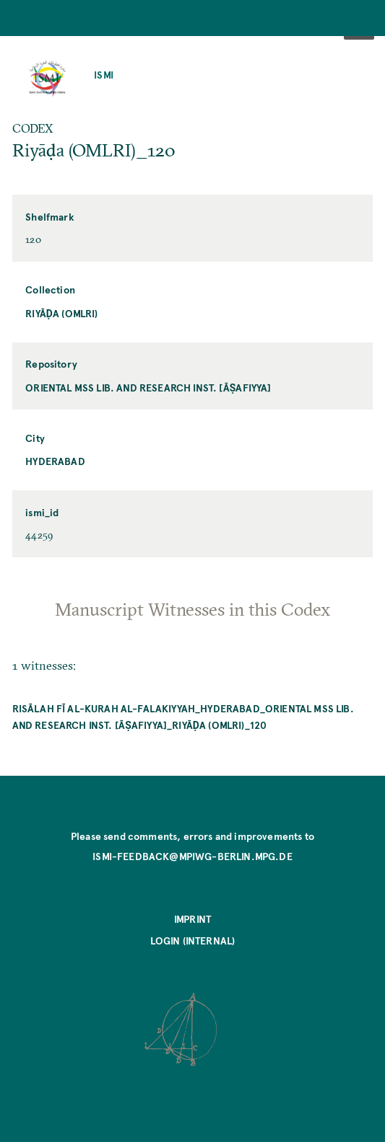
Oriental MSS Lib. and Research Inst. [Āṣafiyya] (148, 387)
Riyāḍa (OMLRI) (61, 313)
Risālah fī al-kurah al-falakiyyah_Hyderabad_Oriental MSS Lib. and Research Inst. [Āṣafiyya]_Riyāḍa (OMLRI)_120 (183, 716)
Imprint (192, 919)
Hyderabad (55, 461)
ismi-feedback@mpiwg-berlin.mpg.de (192, 856)
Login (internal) (192, 940)
